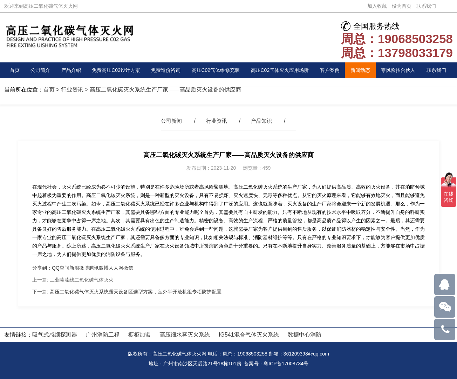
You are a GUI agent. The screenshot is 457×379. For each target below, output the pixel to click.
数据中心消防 (304, 335)
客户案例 (334, 70)
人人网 (116, 268)
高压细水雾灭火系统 (184, 335)
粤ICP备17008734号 (286, 363)
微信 (128, 268)
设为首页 (401, 6)
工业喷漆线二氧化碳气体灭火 (82, 280)
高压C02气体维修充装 (216, 70)
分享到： (42, 268)
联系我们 (426, 6)
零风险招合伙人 (401, 70)
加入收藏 (377, 6)
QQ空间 (60, 268)
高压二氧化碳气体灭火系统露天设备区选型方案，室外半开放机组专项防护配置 (135, 292)
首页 (15, 70)
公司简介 (39, 70)
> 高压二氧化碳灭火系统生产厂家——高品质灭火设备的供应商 (162, 90)
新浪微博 (79, 268)
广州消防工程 (103, 335)
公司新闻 (170, 121)
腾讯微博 (99, 268)
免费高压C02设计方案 (113, 70)
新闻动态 (364, 70)
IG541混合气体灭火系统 (249, 335)
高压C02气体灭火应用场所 (283, 70)
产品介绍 (68, 70)
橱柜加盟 (139, 335)
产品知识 (263, 121)
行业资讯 (72, 90)
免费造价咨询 (165, 70)
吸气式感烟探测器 (54, 335)
